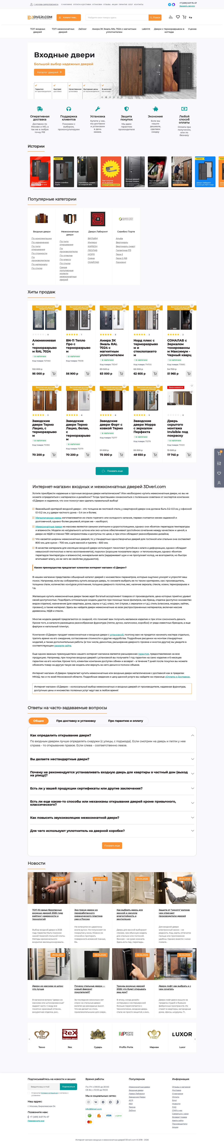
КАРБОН (92, 246)
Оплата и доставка (82, 4)
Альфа (119, 238)
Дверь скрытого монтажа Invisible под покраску (177, 428)
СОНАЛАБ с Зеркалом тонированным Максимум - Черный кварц (179, 348)
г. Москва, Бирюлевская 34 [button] (46, 4)
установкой (116, 634)
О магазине (66, 4)
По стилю (36, 268)
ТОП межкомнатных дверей (63, 30)
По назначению (40, 242)
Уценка (192, 29)
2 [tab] (106, 97)
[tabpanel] (112, 71)
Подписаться (68, 1086)
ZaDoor (82, 29)
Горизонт (121, 262)
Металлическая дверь (48, 517)
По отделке (66, 255)
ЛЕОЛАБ (92, 250)
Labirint (146, 29)
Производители (179, 1124)
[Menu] (69, 17)
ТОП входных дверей (37, 30)
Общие (38, 721)
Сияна (91, 258)
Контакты (138, 4)
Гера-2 (119, 254)
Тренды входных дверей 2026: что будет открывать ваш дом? (131, 989)
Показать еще (112, 845)
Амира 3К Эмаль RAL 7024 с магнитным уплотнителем (114, 30)
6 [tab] (122, 97)
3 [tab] (110, 97)
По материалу (39, 264)
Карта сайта (177, 1120)
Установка (97, 4)
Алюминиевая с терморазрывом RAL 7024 (44, 346)
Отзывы (107, 4)
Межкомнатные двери (48, 526)
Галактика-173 (123, 250)
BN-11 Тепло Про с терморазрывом (78, 346)
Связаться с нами (180, 1114)
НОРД (91, 254)
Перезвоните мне (36, 1121)
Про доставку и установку (76, 721)
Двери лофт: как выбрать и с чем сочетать (175, 987)
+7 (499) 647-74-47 (188, 3)
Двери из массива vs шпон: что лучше (47, 987)
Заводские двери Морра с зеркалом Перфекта (145, 426)
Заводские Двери (137, 1097)
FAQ (174, 1107)
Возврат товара (179, 1117)
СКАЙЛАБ (93, 262)
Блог (130, 4)
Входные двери (136, 1090)
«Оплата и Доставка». (177, 676)
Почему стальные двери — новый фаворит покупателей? (89, 989)
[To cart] (54, 374)
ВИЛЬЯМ (93, 238)
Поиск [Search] (155, 17)
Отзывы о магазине (181, 1087)
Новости (176, 1104)
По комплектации (41, 238)
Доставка (176, 1090)
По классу (65, 259)
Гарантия (123, 4)
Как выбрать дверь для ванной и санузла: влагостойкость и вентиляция (130, 914)
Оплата (175, 1097)
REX (131, 1104)
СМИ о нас (177, 1110)
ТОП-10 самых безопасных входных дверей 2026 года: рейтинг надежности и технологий (47, 914)
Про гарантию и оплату (125, 721)
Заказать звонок (187, 6)
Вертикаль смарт (125, 246)
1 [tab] (102, 97)
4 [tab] (114, 97)
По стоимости (39, 253)
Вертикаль (122, 242)
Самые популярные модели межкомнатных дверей (68, 273)
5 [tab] (118, 97)
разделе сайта (62, 645)
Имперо (92, 242)
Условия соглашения (49, 1093)
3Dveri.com (130, 1140)
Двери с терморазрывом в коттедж (169, 30)
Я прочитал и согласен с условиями (49, 1094)
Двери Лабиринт (137, 1093)
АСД (131, 1100)
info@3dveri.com (93, 1109)
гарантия (143, 653)
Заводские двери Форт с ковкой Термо (111, 424)
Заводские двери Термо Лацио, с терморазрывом (44, 428)
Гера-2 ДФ (121, 258)
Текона (132, 1107)
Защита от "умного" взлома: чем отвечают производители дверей (174, 913)
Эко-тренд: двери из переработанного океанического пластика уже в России (88, 914)
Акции (115, 4)
